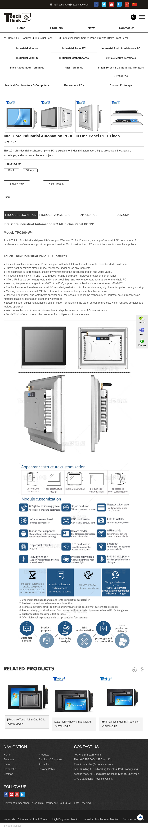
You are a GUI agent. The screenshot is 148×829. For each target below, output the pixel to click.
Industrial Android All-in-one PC (120, 48)
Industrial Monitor (27, 48)
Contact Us (126, 28)
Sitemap (8, 774)
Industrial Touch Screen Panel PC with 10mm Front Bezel (95, 38)
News (91, 28)
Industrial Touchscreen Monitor (101, 819)
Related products (29, 668)
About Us (44, 764)
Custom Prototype (121, 85)
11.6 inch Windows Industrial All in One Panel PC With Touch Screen (74, 721)
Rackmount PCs (74, 85)
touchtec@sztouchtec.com (74, 4)
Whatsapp (142, 345)
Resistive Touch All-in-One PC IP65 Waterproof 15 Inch (27, 719)
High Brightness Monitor (66, 819)
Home (21, 28)
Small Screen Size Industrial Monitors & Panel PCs (121, 71)
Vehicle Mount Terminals (121, 58)
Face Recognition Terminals (27, 67)
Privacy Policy (47, 769)
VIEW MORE (15, 724)
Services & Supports (50, 759)
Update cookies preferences (107, 803)
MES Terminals (74, 67)
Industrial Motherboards (74, 58)
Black (11, 170)
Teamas (142, 334)
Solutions (9, 759)
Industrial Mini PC (27, 58)
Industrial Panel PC (46, 38)
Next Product (56, 183)
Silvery (30, 170)
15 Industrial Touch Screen (33, 819)
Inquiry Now (17, 183)
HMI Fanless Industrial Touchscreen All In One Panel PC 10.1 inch (121, 721)
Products (56, 28)
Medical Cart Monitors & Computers (27, 85)
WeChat (142, 322)
